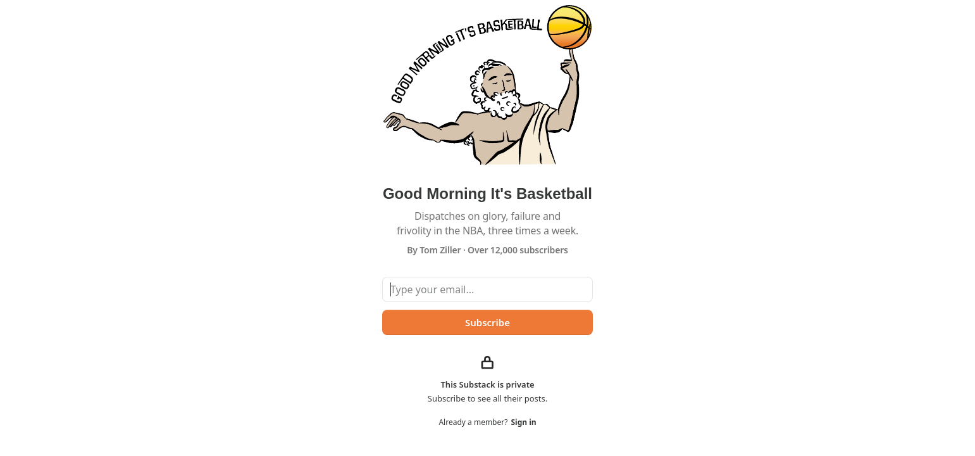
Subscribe (487, 322)
